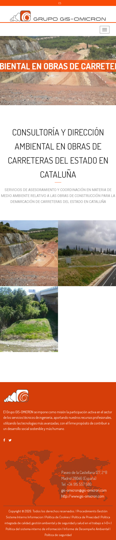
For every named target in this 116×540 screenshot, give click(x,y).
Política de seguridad (58, 535)
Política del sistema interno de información (34, 529)
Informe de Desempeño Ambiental (86, 529)
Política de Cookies (57, 517)
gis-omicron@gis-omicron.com (84, 490)
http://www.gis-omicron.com (82, 496)
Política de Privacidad (85, 517)
